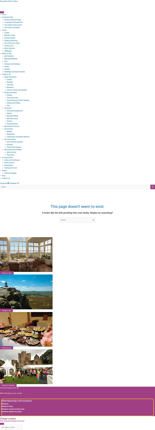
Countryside (8, 129)
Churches (10, 85)
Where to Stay (7, 53)
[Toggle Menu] (2, 12)
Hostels (7, 69)
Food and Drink (7, 157)
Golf (8, 105)
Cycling (9, 95)
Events (4, 170)
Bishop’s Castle (9, 35)
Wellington (8, 51)
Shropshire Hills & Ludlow (9, 1)
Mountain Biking (12, 116)
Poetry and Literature (14, 147)
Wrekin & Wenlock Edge (12, 20)
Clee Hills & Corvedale (12, 27)
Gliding (9, 113)
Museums (10, 87)
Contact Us (6, 178)
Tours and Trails (12, 98)
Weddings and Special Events (14, 72)
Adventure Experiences (15, 111)
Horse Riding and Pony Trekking (18, 100)
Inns (5, 61)
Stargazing (10, 134)
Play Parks (10, 155)
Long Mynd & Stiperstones (13, 22)
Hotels (6, 66)
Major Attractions (10, 77)
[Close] (2, 424)
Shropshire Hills (7, 17)
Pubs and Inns (9, 163)
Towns (4, 30)
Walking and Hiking (13, 103)
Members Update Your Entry (12, 412)
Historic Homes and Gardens (17, 90)
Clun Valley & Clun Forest (13, 25)
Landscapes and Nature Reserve (18, 137)
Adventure (7, 108)
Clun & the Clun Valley (12, 43)
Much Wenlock (9, 48)
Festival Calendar (10, 173)
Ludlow (6, 33)
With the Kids (11, 152)
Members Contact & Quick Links (13, 409)
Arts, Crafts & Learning (15, 142)
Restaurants (8, 165)
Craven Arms (8, 46)
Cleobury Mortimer (10, 40)
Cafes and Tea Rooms (12, 160)
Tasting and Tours (10, 168)
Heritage (10, 82)
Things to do (6, 74)
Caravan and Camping (12, 64)
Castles (9, 79)
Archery (9, 121)
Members (5, 404)
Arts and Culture (10, 139)
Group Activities (12, 124)
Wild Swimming (12, 118)
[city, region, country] (11, 427)
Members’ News (7, 406)
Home (4, 14)
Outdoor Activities (10, 92)
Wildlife (9, 131)
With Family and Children (13, 150)
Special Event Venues (11, 126)
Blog (3, 176)
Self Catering (8, 56)
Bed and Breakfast (10, 59)
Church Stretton (9, 38)
